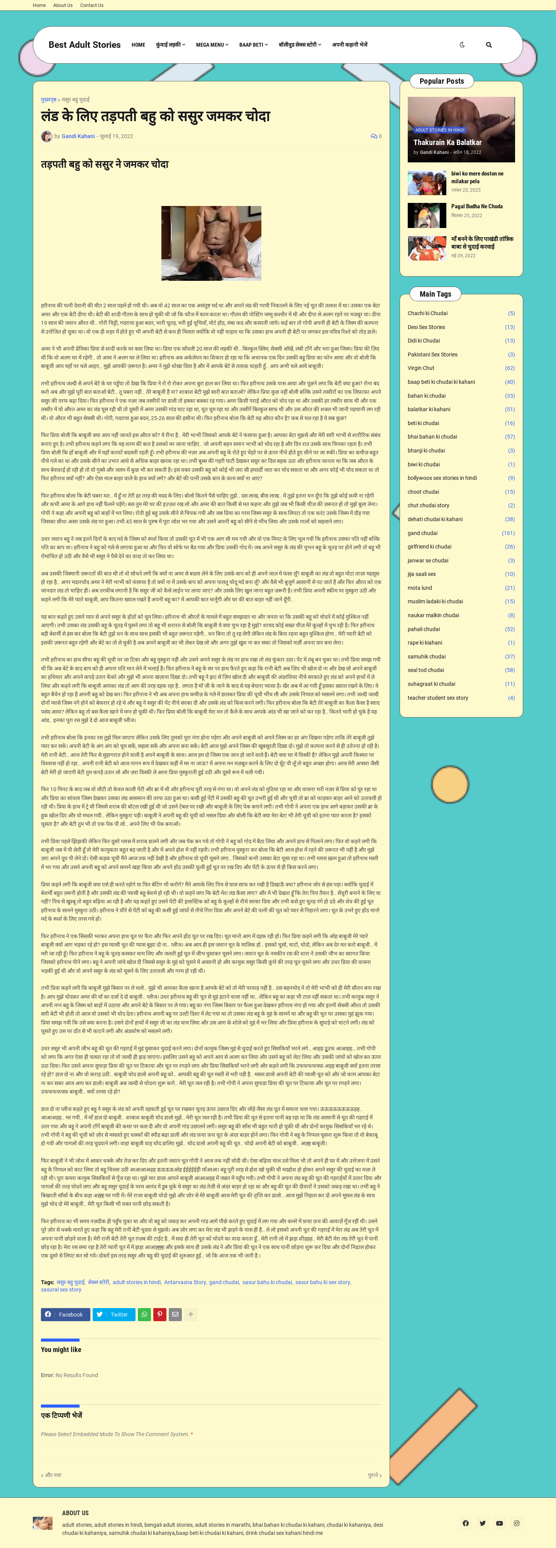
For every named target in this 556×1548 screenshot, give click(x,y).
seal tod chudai (461, 670)
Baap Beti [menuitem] (251, 45)
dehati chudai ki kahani (461, 519)
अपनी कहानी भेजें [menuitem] (349, 45)
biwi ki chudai (461, 465)
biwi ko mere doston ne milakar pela (477, 177)
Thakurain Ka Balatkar (448, 142)
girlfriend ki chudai (461, 547)
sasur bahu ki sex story (322, 1282)
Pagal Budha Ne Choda (477, 206)
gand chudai (224, 1282)
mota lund (461, 588)
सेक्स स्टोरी (98, 1282)
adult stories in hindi (137, 1282)
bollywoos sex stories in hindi (461, 478)
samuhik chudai (461, 657)
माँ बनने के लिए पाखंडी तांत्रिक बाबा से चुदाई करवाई (482, 243)
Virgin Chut (461, 368)
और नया (53, 1475)
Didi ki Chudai (461, 341)
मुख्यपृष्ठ (48, 99)
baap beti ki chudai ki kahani (461, 382)
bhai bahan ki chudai (461, 437)
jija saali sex (461, 574)
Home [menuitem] (138, 45)
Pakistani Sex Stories (461, 355)
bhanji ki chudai (461, 451)
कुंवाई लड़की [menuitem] (168, 45)
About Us (63, 5)
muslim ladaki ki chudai (461, 602)
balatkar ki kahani (461, 410)
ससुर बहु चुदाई (76, 99)
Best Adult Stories (85, 45)
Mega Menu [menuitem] (210, 45)
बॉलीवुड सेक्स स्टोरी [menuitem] (298, 45)
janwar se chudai (461, 561)
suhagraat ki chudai (461, 684)
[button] (462, 45)
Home (39, 5)
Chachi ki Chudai (461, 313)
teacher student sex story (461, 698)
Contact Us (91, 5)
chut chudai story (461, 506)
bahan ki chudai (461, 396)
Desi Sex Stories (461, 327)
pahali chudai (461, 629)
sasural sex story (61, 1289)
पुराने (373, 1475)
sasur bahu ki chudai (267, 1282)
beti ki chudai (461, 423)
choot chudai (461, 492)
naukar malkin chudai (461, 616)
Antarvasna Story (185, 1282)
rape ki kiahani (461, 643)
